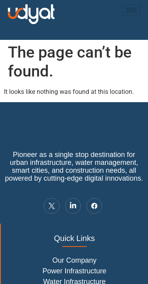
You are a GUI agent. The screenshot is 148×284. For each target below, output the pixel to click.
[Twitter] (52, 206)
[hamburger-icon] (131, 10)
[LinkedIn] (73, 206)
